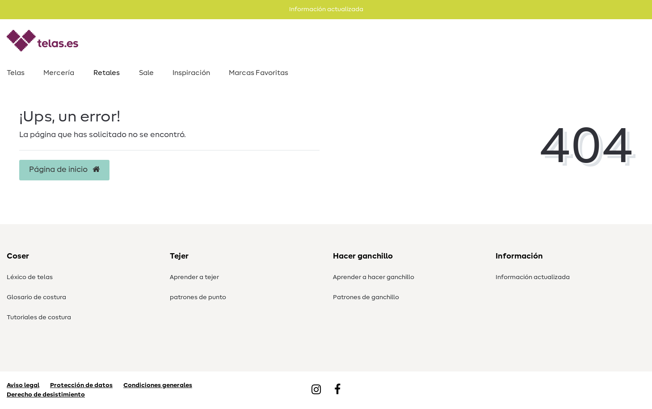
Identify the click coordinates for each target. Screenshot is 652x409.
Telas (16, 72)
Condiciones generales (157, 385)
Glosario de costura (36, 297)
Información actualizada (533, 277)
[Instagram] (316, 390)
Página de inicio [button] (64, 170)
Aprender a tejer (194, 277)
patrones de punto (198, 297)
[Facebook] (337, 390)
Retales (106, 72)
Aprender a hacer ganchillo (373, 277)
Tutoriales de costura (39, 317)
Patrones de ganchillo (366, 297)
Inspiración (191, 72)
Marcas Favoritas (258, 72)
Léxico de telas (30, 277)
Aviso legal (23, 385)
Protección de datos (81, 385)
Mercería (58, 72)
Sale (146, 72)
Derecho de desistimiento (46, 395)
